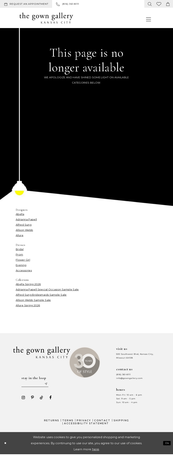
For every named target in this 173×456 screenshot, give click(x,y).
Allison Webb (24, 230)
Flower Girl (23, 259)
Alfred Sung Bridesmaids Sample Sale (41, 294)
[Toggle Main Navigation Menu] (149, 19)
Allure (19, 235)
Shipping (121, 421)
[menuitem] (27, 4)
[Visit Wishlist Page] (159, 4)
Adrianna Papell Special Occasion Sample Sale (47, 289)
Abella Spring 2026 (28, 284)
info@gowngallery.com (129, 378)
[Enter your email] (37, 384)
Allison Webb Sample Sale (33, 300)
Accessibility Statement (86, 424)
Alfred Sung (23, 224)
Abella (20, 214)
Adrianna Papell (26, 219)
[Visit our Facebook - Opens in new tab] (49, 399)
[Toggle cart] (168, 4)
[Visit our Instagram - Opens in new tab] (22, 399)
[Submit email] (51, 384)
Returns (51, 421)
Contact (102, 421)
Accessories (24, 270)
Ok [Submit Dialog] (166, 444)
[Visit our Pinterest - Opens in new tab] (31, 399)
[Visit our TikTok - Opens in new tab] (40, 399)
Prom (19, 254)
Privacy (84, 421)
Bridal (20, 249)
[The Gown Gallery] (46, 18)
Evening (21, 265)
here (95, 451)
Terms (67, 421)
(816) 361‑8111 (123, 374)
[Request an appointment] (26, 4)
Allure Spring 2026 (28, 305)
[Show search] (149, 4)
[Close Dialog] (6, 444)
